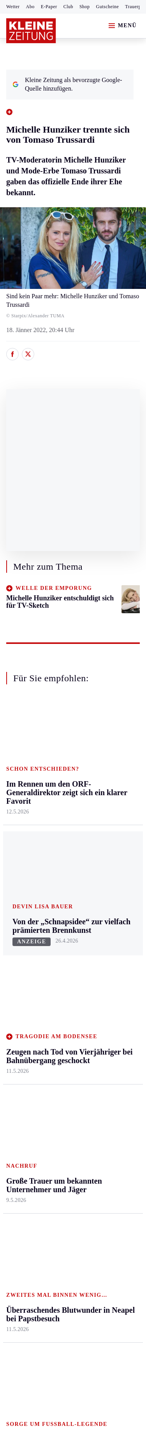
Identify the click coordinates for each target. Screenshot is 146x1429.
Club (68, 6)
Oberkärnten (66, 800)
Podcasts (106, 1016)
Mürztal (16, 824)
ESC (101, 1046)
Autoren (61, 946)
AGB (49, 1204)
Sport (13, 916)
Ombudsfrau (111, 785)
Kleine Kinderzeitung (113, 958)
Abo (30, 6)
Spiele (58, 975)
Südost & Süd (23, 869)
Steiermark (21, 741)
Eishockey (19, 1020)
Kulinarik (107, 830)
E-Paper (49, 6)
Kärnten (62, 741)
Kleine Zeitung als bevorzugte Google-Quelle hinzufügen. (67, 84)
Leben (103, 741)
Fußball (15, 961)
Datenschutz (78, 1204)
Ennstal (15, 755)
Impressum (21, 1204)
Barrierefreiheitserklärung (41, 1226)
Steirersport (20, 931)
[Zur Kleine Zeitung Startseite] (31, 30)
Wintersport (21, 1005)
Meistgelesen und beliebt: (40, 1076)
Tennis (14, 975)
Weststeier (19, 899)
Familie (104, 860)
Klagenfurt (64, 755)
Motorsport (20, 991)
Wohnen (105, 815)
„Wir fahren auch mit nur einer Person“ (66, 1132)
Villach (60, 845)
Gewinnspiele (112, 977)
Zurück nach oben (73, 720)
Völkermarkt (67, 860)
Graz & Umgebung (20, 774)
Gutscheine (107, 6)
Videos (104, 1031)
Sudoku (60, 991)
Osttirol (60, 815)
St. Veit (60, 830)
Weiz (12, 883)
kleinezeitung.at (49, 1274)
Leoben (15, 794)
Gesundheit (109, 755)
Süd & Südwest (25, 854)
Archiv (59, 961)
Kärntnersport (23, 946)
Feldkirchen (65, 770)
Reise (102, 800)
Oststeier (17, 839)
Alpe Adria (109, 939)
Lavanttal (62, 785)
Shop (84, 6)
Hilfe (57, 931)
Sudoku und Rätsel (110, 996)
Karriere (105, 845)
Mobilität (107, 770)
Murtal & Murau (27, 809)
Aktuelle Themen (106, 920)
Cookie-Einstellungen (34, 1247)
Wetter (13, 6)
